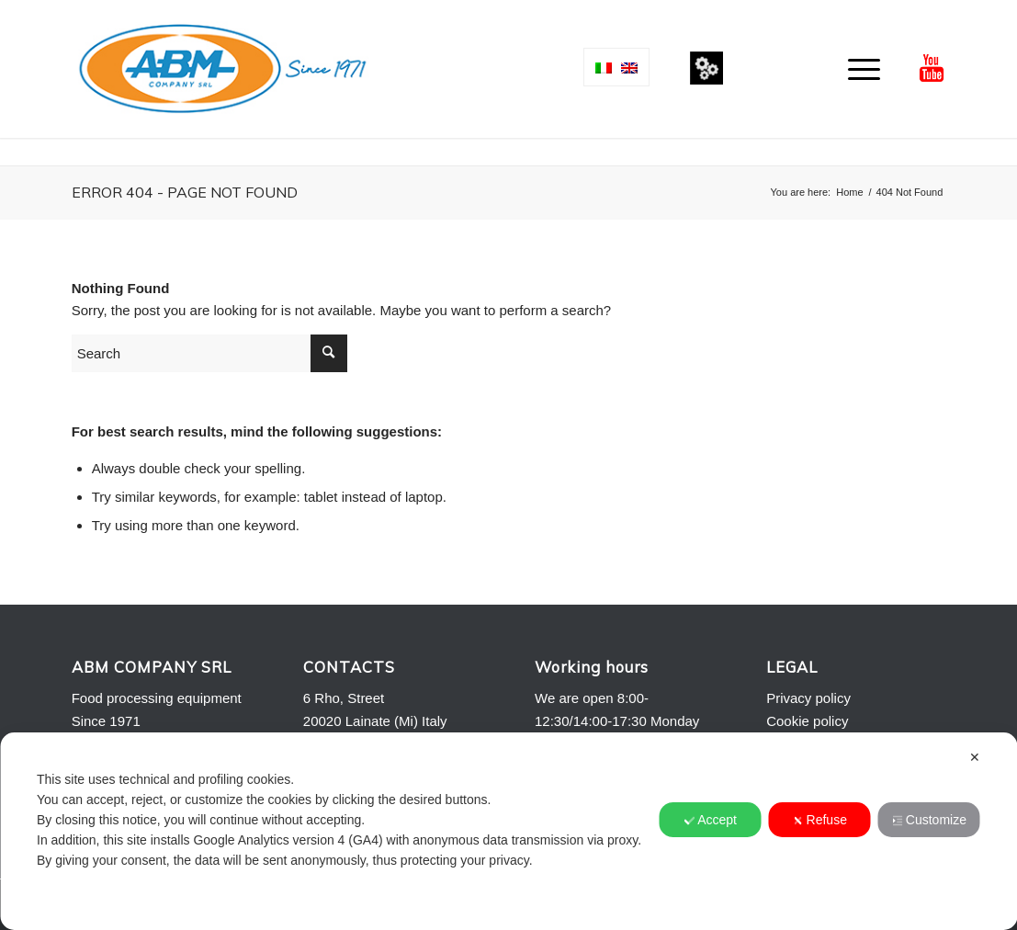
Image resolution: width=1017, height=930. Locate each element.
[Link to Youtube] (931, 68)
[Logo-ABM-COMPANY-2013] (222, 69)
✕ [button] (974, 757)
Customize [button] (929, 819)
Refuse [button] (820, 819)
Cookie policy (807, 721)
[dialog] (508, 831)
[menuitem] (858, 69)
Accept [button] (710, 819)
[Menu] (858, 69)
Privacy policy (808, 698)
